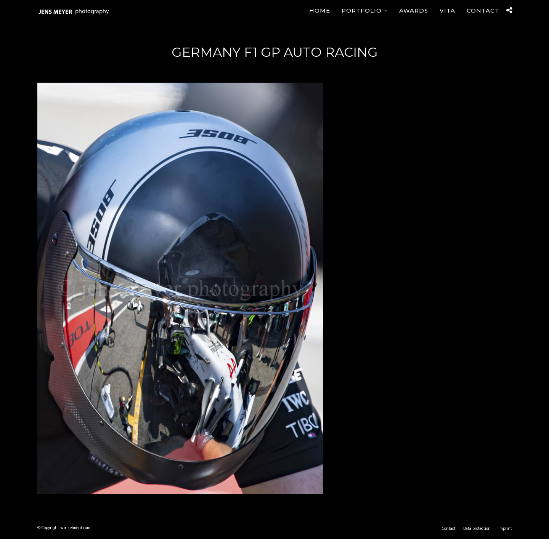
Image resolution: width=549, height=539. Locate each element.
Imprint (505, 528)
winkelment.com (75, 528)
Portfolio (362, 10)
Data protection (477, 528)
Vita (447, 10)
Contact (483, 10)
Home (319, 10)
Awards (413, 10)
